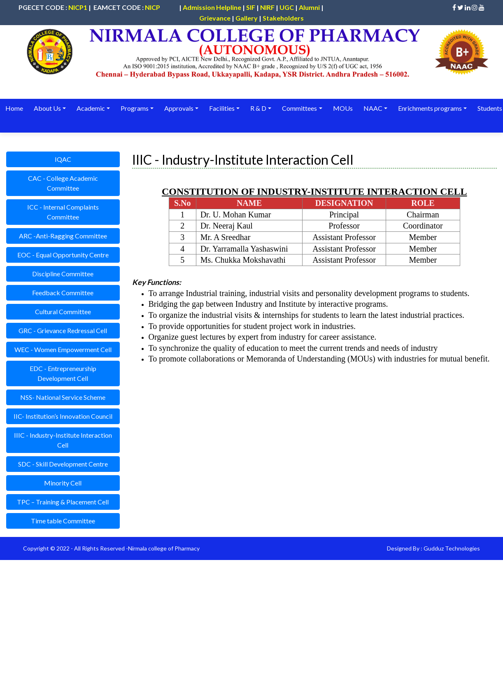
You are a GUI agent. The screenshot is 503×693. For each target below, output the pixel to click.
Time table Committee (63, 521)
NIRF (267, 7)
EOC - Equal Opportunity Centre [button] (63, 255)
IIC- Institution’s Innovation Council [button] (63, 416)
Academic (90, 108)
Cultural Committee (63, 311)
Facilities (221, 108)
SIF (250, 7)
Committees (298, 108)
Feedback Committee (62, 292)
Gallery (246, 18)
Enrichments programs (428, 108)
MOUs (341, 108)
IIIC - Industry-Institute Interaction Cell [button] (63, 440)
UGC (286, 7)
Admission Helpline (212, 7)
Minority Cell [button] (63, 483)
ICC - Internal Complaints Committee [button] (63, 212)
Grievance (215, 18)
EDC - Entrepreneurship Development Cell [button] (63, 373)
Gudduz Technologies (452, 548)
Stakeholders (283, 18)
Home (14, 108)
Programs (134, 108)
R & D (257, 108)
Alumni (309, 7)
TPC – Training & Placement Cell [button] (63, 502)
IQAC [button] (63, 159)
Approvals (178, 108)
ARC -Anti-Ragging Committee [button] (63, 236)
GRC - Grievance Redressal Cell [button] (63, 330)
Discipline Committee (62, 274)
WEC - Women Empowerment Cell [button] (63, 349)
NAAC (370, 108)
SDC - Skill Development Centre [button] (63, 464)
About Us (47, 108)
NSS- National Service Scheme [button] (62, 397)
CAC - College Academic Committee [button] (63, 183)
